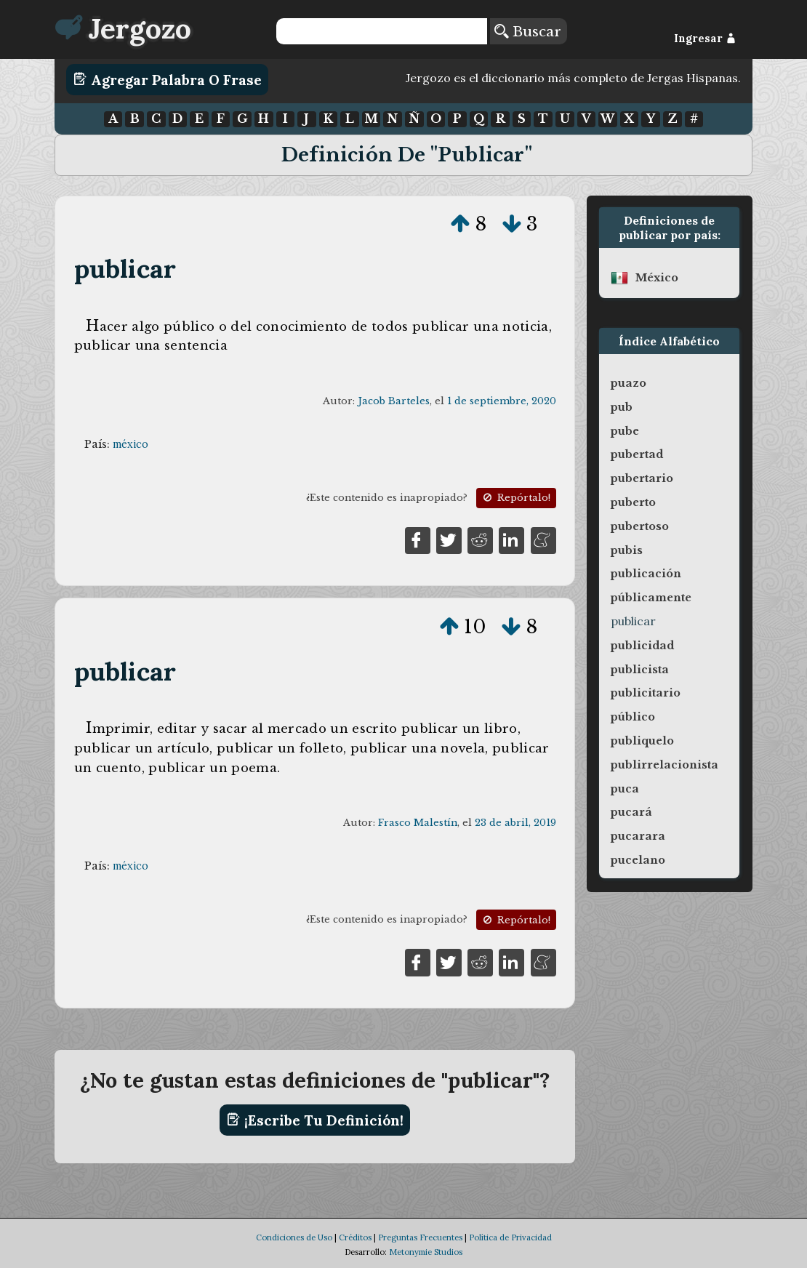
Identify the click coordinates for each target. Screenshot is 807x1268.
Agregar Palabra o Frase (167, 79)
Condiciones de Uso (294, 1237)
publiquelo (642, 740)
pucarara (638, 836)
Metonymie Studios (425, 1252)
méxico (130, 444)
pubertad (637, 454)
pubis (627, 550)
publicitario (645, 692)
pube (625, 431)
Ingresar (705, 38)
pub (622, 407)
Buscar (527, 31)
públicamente (651, 597)
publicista (640, 669)
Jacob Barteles (394, 401)
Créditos (355, 1237)
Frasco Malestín (417, 822)
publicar (125, 268)
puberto (633, 502)
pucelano (638, 860)
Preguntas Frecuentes (420, 1237)
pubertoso (640, 526)
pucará (631, 812)
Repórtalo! (515, 497)
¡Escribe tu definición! (315, 1119)
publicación (646, 573)
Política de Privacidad (510, 1237)
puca (625, 788)
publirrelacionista (664, 764)
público (633, 716)
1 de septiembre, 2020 (501, 401)
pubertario (642, 478)
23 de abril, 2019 (515, 822)
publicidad (642, 645)
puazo (628, 383)
